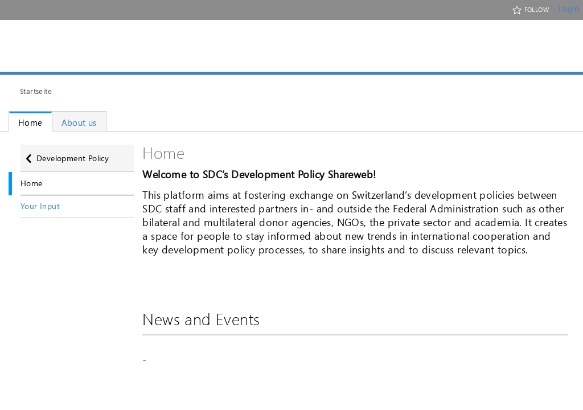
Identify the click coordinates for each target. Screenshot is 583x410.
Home (30, 122)
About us (79, 122)
